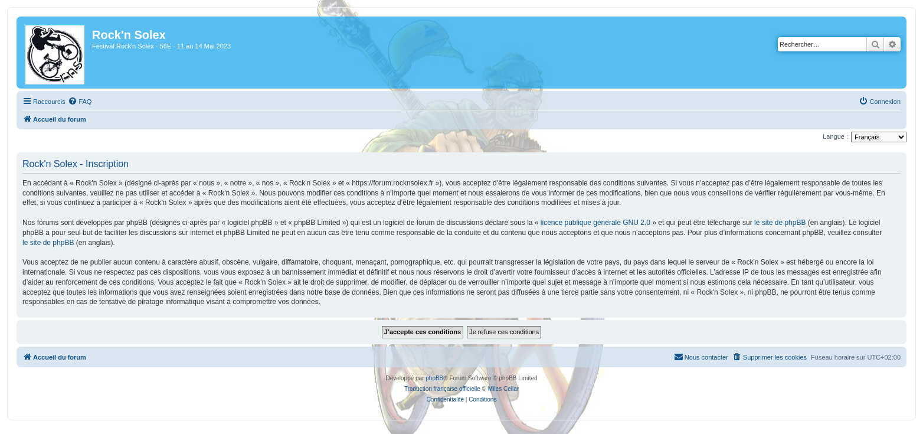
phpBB (434, 378)
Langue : (835, 136)
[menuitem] (79, 101)
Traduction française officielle (442, 389)
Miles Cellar (503, 389)
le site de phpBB (780, 222)
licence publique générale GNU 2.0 (595, 222)
